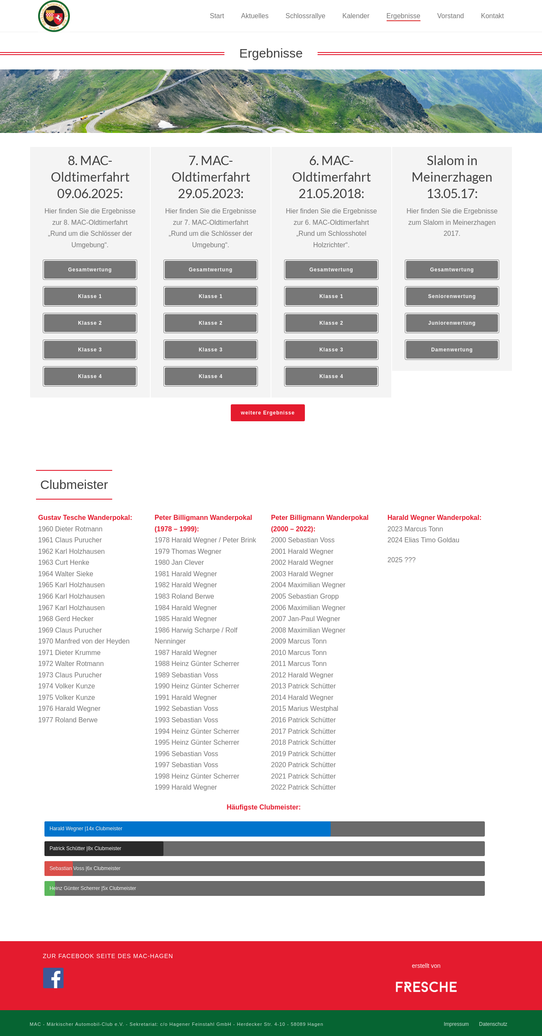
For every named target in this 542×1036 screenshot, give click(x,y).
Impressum (456, 1024)
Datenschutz (493, 1024)
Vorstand (450, 15)
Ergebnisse (403, 15)
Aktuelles (254, 15)
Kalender (355, 15)
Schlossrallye (305, 15)
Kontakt (492, 15)
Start (217, 15)
